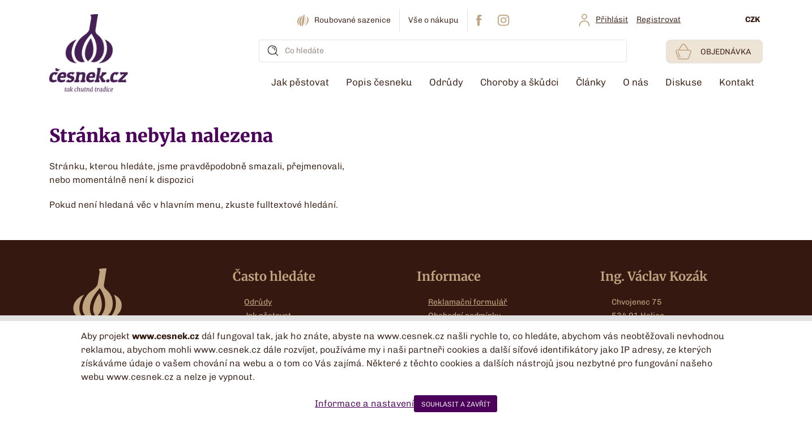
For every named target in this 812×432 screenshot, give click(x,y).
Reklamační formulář (467, 302)
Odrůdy (258, 302)
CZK (752, 19)
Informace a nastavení (364, 403)
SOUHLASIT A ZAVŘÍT (455, 404)
